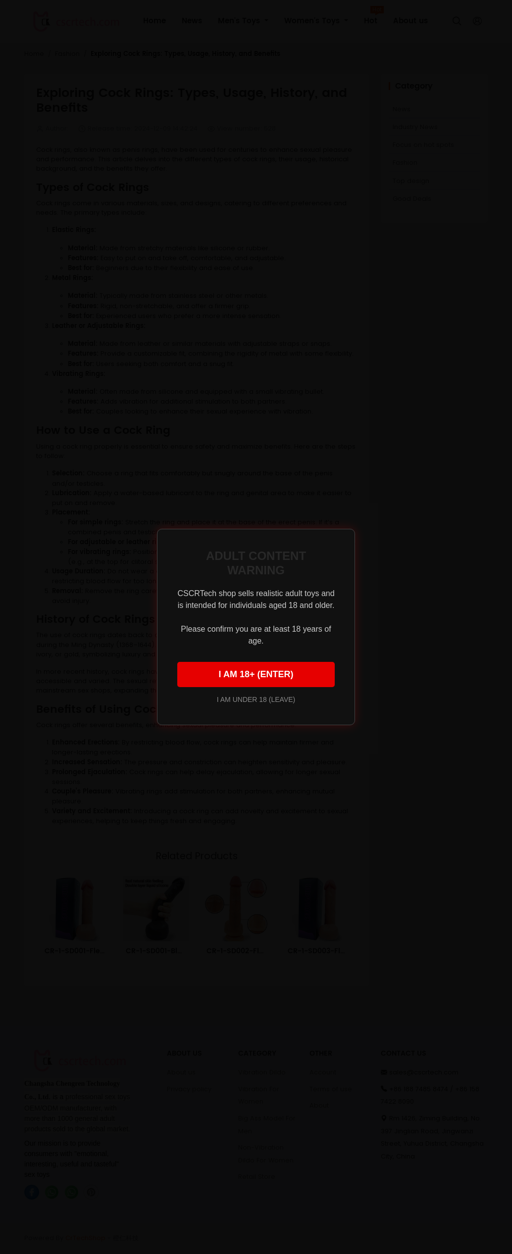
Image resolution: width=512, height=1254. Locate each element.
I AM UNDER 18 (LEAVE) (256, 699)
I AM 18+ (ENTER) (256, 674)
